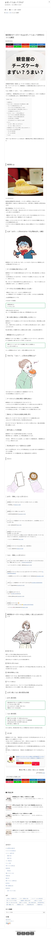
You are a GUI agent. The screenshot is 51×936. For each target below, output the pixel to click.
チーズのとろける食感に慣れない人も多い (16, 107)
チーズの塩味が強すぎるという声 (15, 105)
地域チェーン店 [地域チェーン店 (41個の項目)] (23, 902)
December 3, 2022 (40, 576)
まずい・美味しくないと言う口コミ (15, 123)
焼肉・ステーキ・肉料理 (11, 880)
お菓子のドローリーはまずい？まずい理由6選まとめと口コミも (25, 830)
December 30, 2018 (20, 585)
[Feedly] (33, 47)
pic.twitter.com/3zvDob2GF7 (27, 562)
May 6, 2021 (19, 525)
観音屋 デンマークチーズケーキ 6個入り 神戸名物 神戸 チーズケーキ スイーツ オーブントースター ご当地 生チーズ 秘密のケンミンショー (30, 758)
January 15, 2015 (20, 548)
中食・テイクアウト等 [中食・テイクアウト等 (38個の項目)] (11, 900)
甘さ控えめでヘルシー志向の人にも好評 (16, 120)
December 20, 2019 (22, 514)
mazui (43, 772)
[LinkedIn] (33, 44)
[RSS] (25, 47)
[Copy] (41, 47)
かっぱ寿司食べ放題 (10, 848)
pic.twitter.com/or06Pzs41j (16, 593)
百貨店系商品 (41, 769)
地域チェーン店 (35, 769)
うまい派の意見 (11, 133)
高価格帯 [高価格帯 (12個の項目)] (39, 904)
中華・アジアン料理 (10, 865)
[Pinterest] (25, 44)
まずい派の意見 (11, 131)
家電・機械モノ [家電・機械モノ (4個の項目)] (9, 904)
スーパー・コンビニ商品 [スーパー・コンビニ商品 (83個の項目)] (37, 898)
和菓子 (9, 855)
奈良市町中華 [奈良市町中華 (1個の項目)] (41, 902)
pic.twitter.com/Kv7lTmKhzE (28, 604)
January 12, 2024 (17, 504)
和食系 (8, 868)
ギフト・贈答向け (28, 769)
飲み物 (8, 888)
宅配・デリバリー (10, 873)
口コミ (8, 122)
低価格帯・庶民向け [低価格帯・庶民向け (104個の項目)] (25, 900)
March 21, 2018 (29, 565)
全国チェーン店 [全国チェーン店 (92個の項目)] (38, 900)
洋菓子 (20, 9)
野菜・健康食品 (9, 885)
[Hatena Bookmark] (41, 44)
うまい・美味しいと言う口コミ (14, 125)
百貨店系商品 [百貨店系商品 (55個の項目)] (30, 904)
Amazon (6, 12)
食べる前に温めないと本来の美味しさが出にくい (18, 109)
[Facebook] (17, 44)
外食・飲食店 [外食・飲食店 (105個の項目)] (32, 902)
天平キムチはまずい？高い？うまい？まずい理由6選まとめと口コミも (27, 805)
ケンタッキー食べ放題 (11, 850)
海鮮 (7, 878)
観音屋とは (9, 102)
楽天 (10, 12)
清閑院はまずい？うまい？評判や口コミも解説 (22, 813)
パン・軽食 (9, 860)
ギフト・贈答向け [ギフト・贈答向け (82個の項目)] (24, 898)
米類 (8, 870)
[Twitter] (9, 44)
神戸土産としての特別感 (13, 118)
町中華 (7, 883)
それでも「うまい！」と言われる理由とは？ (15, 113)
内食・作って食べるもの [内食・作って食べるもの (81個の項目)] (11, 902)
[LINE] (17, 47)
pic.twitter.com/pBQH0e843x (37, 582)
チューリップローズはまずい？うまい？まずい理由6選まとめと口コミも (27, 821)
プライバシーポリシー (10, 921)
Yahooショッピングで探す (35, 764)
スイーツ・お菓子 (13, 9)
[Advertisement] (24, 22)
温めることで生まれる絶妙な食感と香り (16, 116)
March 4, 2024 (25, 607)
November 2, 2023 (20, 596)
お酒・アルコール (11, 890)
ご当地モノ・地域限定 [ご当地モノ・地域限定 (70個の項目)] (11, 898)
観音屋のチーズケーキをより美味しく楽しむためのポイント (18, 127)
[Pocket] (9, 47)
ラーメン (8, 863)
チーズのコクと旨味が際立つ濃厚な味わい (16, 114)
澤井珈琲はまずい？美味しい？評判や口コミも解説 (23, 796)
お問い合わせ (8, 919)
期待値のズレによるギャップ (14, 111)
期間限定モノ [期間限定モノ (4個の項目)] (20, 904)
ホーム (7, 9)
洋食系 (8, 875)
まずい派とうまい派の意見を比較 (13, 129)
